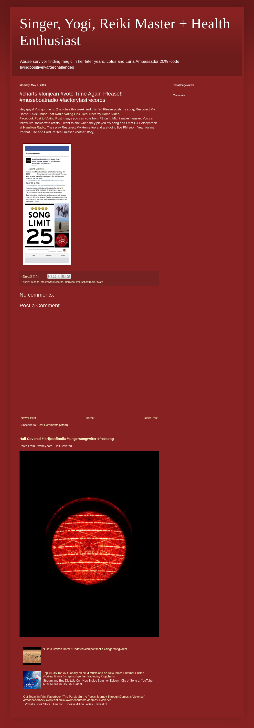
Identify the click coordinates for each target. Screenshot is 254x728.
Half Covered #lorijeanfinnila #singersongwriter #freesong (67, 439)
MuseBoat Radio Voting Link (60, 114)
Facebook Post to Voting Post (41, 118)
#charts (35, 281)
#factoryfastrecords (52, 281)
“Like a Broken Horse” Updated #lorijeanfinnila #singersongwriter (85, 649)
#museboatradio (85, 281)
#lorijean (70, 281)
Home (90, 418)
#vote (99, 281)
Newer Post (28, 418)
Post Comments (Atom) (52, 425)
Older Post (151, 418)
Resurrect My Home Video (100, 114)
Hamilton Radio (34, 127)
